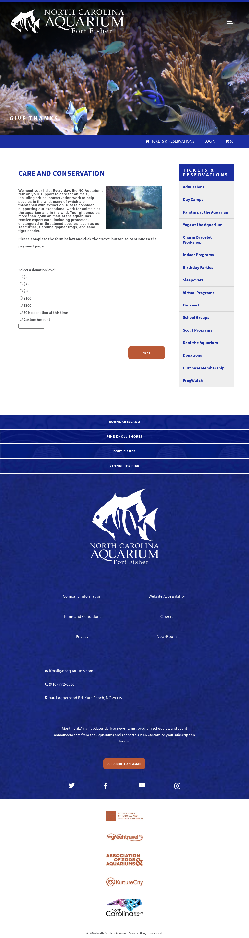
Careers (166, 616)
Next (147, 352)
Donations (192, 355)
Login (210, 141)
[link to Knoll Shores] (124, 437)
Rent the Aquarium (200, 343)
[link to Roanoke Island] (124, 422)
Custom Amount (37, 319)
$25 (26, 284)
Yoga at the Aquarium (203, 224)
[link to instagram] (177, 786)
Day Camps (193, 199)
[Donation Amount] (31, 326)
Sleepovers (193, 280)
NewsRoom (167, 636)
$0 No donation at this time (46, 312)
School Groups (196, 317)
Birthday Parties (198, 267)
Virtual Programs (198, 292)
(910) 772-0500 (62, 684)
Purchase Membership (204, 368)
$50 (26, 291)
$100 (27, 298)
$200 (27, 305)
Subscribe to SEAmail (124, 764)
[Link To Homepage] (67, 20)
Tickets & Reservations (170, 141)
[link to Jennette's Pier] (124, 466)
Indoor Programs (198, 255)
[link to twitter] (72, 786)
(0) (230, 141)
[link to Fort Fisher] (124, 451)
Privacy (82, 636)
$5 (25, 276)
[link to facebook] (107, 786)
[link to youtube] (142, 786)
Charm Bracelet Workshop (197, 240)
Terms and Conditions (82, 616)
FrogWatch (193, 380)
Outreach (192, 305)
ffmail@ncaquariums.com (71, 670)
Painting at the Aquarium (206, 212)
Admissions (193, 187)
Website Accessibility (167, 596)
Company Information (82, 596)
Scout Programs (197, 330)
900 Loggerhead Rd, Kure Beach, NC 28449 (85, 697)
